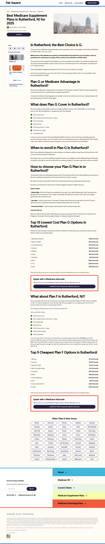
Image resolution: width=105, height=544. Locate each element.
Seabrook (78, 451)
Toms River (37, 427)
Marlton (92, 451)
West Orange (50, 451)
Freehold (50, 443)
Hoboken (64, 439)
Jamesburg (51, 447)
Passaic (64, 431)
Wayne (37, 447)
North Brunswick (50, 459)
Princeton (78, 447)
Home (8, 11)
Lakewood (92, 423)
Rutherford (40, 11)
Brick (92, 459)
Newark (37, 423)
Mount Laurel (78, 455)
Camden (78, 431)
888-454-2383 (92, 3)
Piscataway (50, 439)
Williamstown (78, 459)
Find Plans (19, 34)
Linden (64, 455)
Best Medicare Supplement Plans (20, 11)
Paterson (64, 423)
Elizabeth (78, 423)
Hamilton (50, 427)
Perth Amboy (78, 439)
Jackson (92, 439)
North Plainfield (92, 427)
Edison (64, 427)
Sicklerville (92, 447)
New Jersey (33, 11)
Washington (92, 443)
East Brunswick (37, 451)
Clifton (78, 427)
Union (36, 443)
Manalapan (92, 455)
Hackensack (50, 455)
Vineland (36, 459)
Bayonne (50, 431)
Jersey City (51, 423)
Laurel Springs (64, 451)
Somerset (78, 443)
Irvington (36, 439)
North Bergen (92, 435)
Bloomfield (64, 447)
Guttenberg (51, 435)
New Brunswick (64, 443)
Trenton (64, 435)
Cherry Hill (37, 431)
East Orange (92, 431)
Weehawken (37, 435)
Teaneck (64, 459)
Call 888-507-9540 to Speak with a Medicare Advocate (64, 286)
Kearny (78, 435)
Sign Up (31, 489)
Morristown (37, 455)
